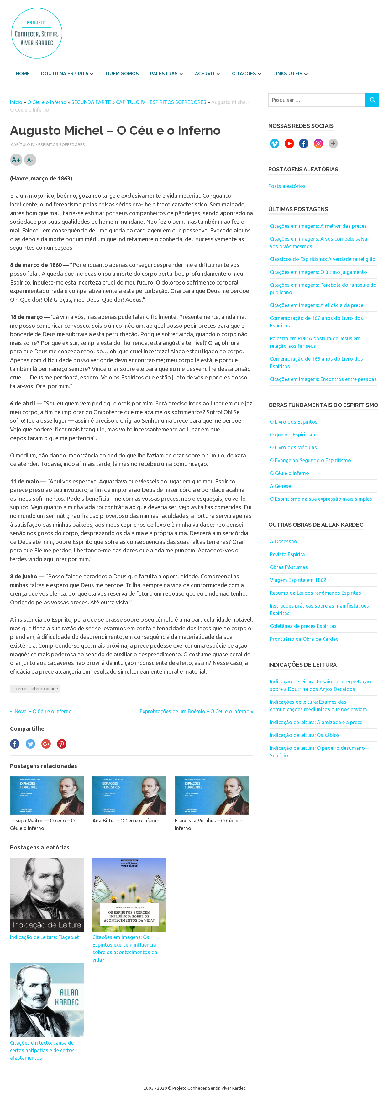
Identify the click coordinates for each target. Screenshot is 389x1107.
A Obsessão (283, 541)
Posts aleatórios (287, 186)
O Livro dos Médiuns (293, 447)
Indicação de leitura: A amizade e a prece (316, 722)
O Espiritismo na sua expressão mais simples (321, 499)
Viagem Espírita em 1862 (298, 580)
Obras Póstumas (289, 567)
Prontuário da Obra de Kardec (304, 639)
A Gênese (280, 486)
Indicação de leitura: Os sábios (304, 735)
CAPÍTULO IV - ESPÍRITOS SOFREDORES (161, 102)
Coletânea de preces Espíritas (303, 626)
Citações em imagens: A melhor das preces (318, 226)
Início (16, 102)
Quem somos (122, 73)
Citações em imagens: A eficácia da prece (316, 305)
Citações (244, 73)
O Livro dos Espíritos (294, 422)
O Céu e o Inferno (46, 102)
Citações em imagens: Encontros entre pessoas (323, 379)
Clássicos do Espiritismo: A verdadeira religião (323, 259)
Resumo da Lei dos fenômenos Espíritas (315, 593)
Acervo (204, 73)
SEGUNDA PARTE (91, 102)
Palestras (164, 73)
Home (23, 73)
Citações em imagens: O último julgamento (318, 272)
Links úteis (287, 73)
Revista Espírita (287, 554)
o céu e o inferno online (35, 688)
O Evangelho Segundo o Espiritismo (310, 460)
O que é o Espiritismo (294, 434)
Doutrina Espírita (64, 73)
